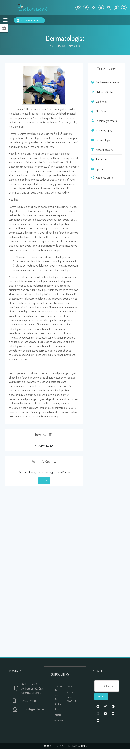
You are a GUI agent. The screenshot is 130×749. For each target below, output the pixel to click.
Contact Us (58, 688)
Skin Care (98, 111)
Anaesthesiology (102, 149)
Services (60, 45)
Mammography (101, 130)
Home (50, 45)
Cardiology (99, 101)
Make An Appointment (29, 20)
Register (70, 691)
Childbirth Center (102, 92)
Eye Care (98, 169)
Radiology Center (102, 177)
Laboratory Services (104, 121)
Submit (101, 696)
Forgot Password (71, 699)
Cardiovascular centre (105, 82)
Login (44, 480)
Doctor (57, 704)
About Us (57, 697)
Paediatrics (99, 159)
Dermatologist (75, 45)
